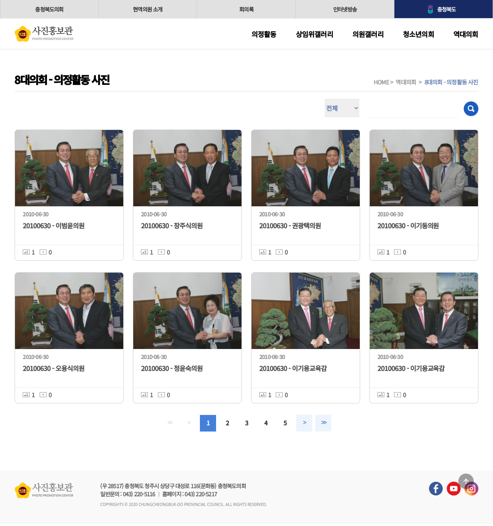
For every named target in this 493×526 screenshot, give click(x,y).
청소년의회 (418, 34)
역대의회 (465, 34)
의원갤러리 (368, 34)
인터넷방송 (345, 9)
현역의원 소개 (147, 9)
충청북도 (447, 9)
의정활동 (264, 34)
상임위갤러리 (314, 34)
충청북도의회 (49, 9)
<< (161, 423)
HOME (381, 82)
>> (331, 423)
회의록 (246, 9)
